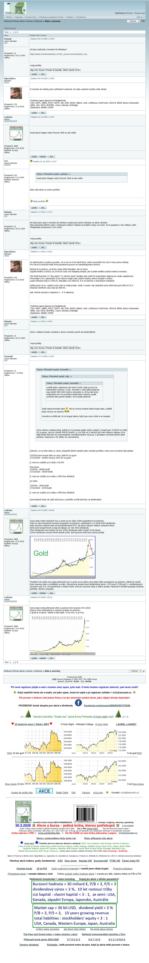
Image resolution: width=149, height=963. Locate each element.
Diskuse (38, 21)
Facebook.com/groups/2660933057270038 (107, 705)
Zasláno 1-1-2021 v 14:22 (41, 252)
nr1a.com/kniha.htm (49, 833)
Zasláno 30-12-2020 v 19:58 (42, 78)
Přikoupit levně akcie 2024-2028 (41, 939)
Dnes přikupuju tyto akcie (98, 838)
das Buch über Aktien (75, 929)
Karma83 (8, 356)
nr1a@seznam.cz (130, 792)
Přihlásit (129, 13)
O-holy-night (100, 716)
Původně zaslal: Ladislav (57, 174)
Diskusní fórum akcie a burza (18, 21)
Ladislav (8, 117)
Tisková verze (10, 28)
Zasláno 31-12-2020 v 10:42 (42, 117)
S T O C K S (73, 939)
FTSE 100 (115, 861)
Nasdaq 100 (85, 861)
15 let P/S (42, 868)
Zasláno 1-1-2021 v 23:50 (41, 321)
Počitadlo (52, 945)
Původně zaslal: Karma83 (57, 369)
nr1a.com (98, 792)
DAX (9, 753)
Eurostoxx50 (101, 861)
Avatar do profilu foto (22, 792)
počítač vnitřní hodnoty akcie (79, 874)
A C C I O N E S (117, 939)
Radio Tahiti (62, 792)
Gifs (73, 792)
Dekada (7, 39)
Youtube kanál (24, 868)
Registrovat (139, 13)
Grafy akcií (29, 843)
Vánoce (86, 792)
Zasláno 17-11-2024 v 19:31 (42, 356)
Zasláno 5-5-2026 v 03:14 (41, 597)
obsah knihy (92, 829)
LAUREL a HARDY (126, 724)
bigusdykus (10, 78)
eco (6, 161)
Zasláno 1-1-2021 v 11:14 (41, 212)
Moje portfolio (39, 201)
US (22, 717)
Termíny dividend (29, 945)
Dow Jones (11, 784)
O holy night (101, 724)
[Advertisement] (74, 955)
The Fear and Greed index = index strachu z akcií (50, 934)
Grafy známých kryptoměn (65, 868)
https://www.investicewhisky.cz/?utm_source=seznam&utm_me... (59, 54)
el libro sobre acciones (47, 929)
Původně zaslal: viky (60, 376)
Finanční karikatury (123, 868)
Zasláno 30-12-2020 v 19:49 (42, 39)
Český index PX (130, 861)
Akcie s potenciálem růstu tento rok (56, 838)
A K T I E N (94, 939)
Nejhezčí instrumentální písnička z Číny (104, 934)
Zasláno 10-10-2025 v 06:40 (42, 510)
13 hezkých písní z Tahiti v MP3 (32, 724)
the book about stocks (101, 929)
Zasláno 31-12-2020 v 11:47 (45, 161)
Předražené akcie (17, 874)
